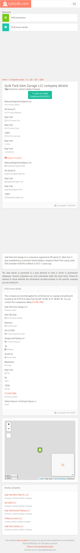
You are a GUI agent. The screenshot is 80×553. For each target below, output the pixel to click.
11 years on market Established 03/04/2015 (40, 95)
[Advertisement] (40, 54)
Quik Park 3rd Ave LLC (14, 526)
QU (31, 79)
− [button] (9, 429)
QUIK (41, 79)
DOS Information (18, 17)
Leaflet (41, 479)
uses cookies (22, 540)
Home (4, 79)
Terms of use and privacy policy (40, 546)
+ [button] (9, 424)
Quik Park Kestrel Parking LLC (17, 510)
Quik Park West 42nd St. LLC (17, 494)
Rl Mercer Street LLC (13, 518)
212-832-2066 (38, 302)
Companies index (16, 79)
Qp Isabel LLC (10, 502)
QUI (35, 79)
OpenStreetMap (60, 479)
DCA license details (19, 27)
